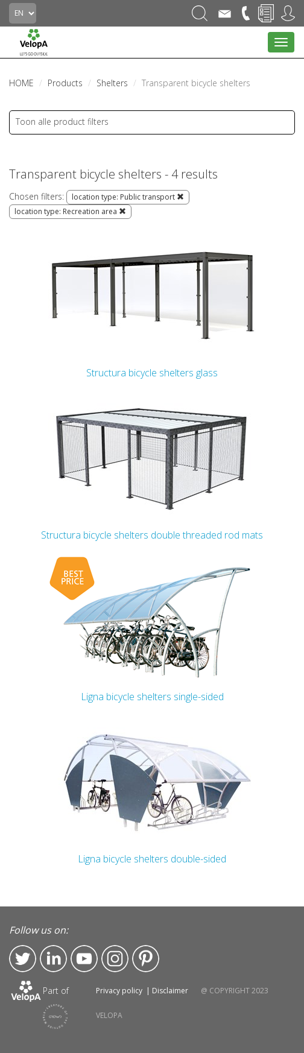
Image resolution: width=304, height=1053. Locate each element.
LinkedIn (53, 958)
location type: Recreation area (70, 211)
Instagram (114, 958)
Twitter (22, 958)
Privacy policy (119, 990)
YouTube (84, 958)
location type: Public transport (128, 197)
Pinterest (145, 958)
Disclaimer (170, 990)
